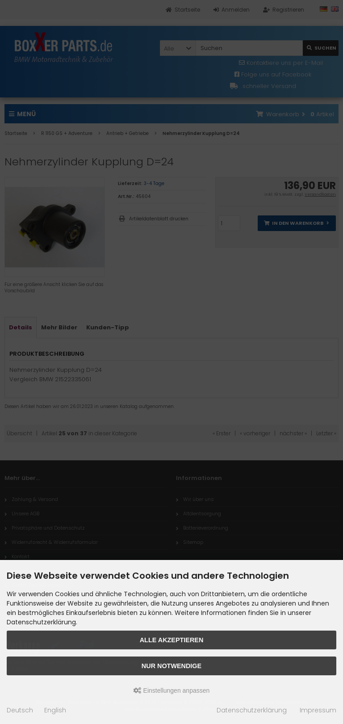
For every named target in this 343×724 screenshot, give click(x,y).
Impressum (318, 710)
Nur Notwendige (171, 665)
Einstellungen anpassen (172, 690)
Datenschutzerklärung (252, 710)
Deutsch (20, 710)
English (55, 710)
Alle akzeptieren (172, 640)
